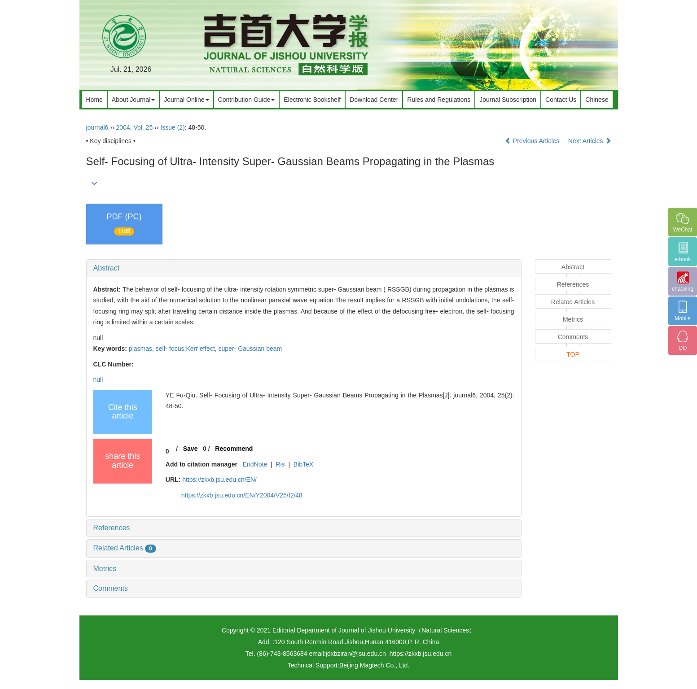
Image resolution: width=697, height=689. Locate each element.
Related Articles (124, 548)
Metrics (105, 568)
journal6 (97, 127)
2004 (123, 127)
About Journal (133, 99)
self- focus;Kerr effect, (187, 348)
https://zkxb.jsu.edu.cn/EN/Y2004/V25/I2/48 (241, 495)
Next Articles (589, 140)
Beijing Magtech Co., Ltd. (374, 665)
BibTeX (303, 464)
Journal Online (186, 99)
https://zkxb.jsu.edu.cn (421, 653)
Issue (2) (172, 127)
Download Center (374, 99)
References (111, 528)
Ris (280, 464)
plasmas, (142, 348)
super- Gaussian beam (250, 348)
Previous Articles (533, 140)
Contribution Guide (246, 99)
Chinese (596, 99)
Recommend (234, 448)
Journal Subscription (507, 99)
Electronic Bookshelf (312, 99)
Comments (110, 588)
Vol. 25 (143, 127)
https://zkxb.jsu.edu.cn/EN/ (219, 479)
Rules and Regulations (438, 99)
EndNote (255, 464)
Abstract (106, 268)
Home (94, 99)
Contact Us (560, 99)
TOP (572, 354)
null (98, 379)
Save (190, 448)
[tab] (304, 268)
